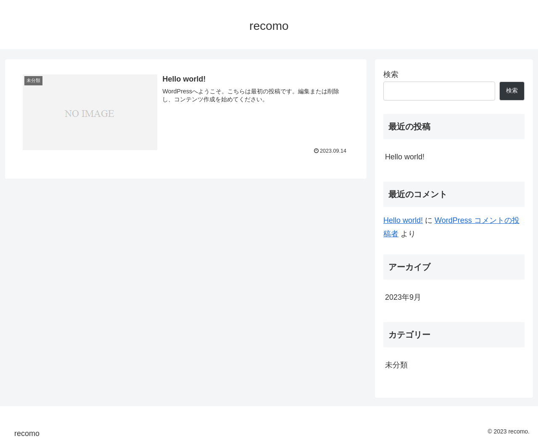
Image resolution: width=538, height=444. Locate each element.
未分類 (396, 365)
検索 (390, 74)
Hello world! (405, 157)
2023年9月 (403, 297)
